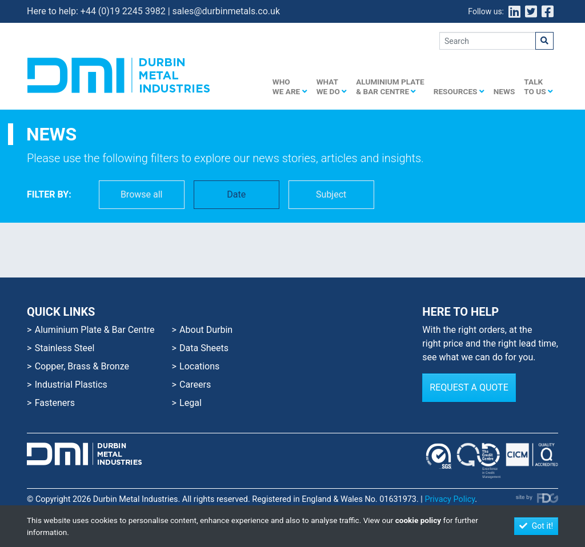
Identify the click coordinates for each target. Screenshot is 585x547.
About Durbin (206, 329)
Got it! (536, 525)
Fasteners (55, 402)
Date (236, 194)
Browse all (142, 194)
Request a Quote (469, 387)
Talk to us (538, 86)
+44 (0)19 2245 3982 (123, 11)
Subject (331, 194)
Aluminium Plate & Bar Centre (390, 86)
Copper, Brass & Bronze (82, 366)
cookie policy (418, 520)
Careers (195, 384)
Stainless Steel (65, 348)
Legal (190, 402)
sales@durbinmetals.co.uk (226, 11)
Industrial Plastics (71, 384)
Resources (459, 91)
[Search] (487, 41)
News (504, 91)
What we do (331, 86)
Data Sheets (204, 348)
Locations (199, 366)
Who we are (290, 86)
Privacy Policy (449, 499)
